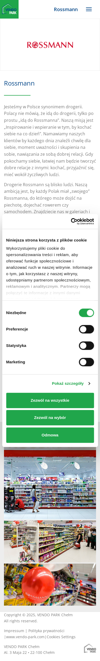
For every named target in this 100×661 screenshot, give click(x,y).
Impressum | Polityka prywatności (34, 630)
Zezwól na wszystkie (50, 400)
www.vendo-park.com (25, 636)
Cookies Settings (61, 636)
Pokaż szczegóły (68, 383)
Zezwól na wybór (50, 417)
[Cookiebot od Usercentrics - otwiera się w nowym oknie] (71, 221)
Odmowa (50, 435)
